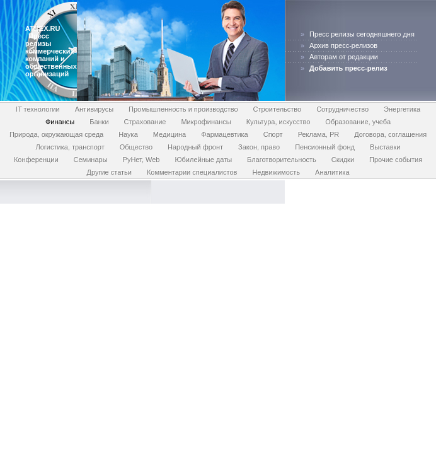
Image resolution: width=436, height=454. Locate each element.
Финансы (59, 121)
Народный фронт (195, 147)
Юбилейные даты (203, 159)
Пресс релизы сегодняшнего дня (362, 34)
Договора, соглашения (390, 134)
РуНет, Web (141, 159)
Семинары (91, 159)
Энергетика (402, 109)
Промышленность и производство (183, 109)
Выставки (385, 147)
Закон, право (259, 147)
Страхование (145, 121)
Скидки (342, 159)
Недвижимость (276, 172)
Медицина (169, 134)
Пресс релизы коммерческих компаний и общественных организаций (51, 55)
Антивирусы (94, 109)
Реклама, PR (319, 134)
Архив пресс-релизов (343, 45)
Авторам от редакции (343, 57)
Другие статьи (108, 172)
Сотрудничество (342, 109)
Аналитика (332, 172)
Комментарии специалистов (192, 172)
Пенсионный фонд (325, 147)
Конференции (36, 159)
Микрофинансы (206, 121)
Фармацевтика (224, 134)
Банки (98, 121)
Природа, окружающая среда (56, 134)
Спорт (273, 134)
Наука (128, 134)
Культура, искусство (278, 121)
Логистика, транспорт (69, 147)
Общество (136, 147)
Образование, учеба (358, 121)
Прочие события (395, 159)
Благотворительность (281, 159)
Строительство (277, 109)
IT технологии (38, 109)
